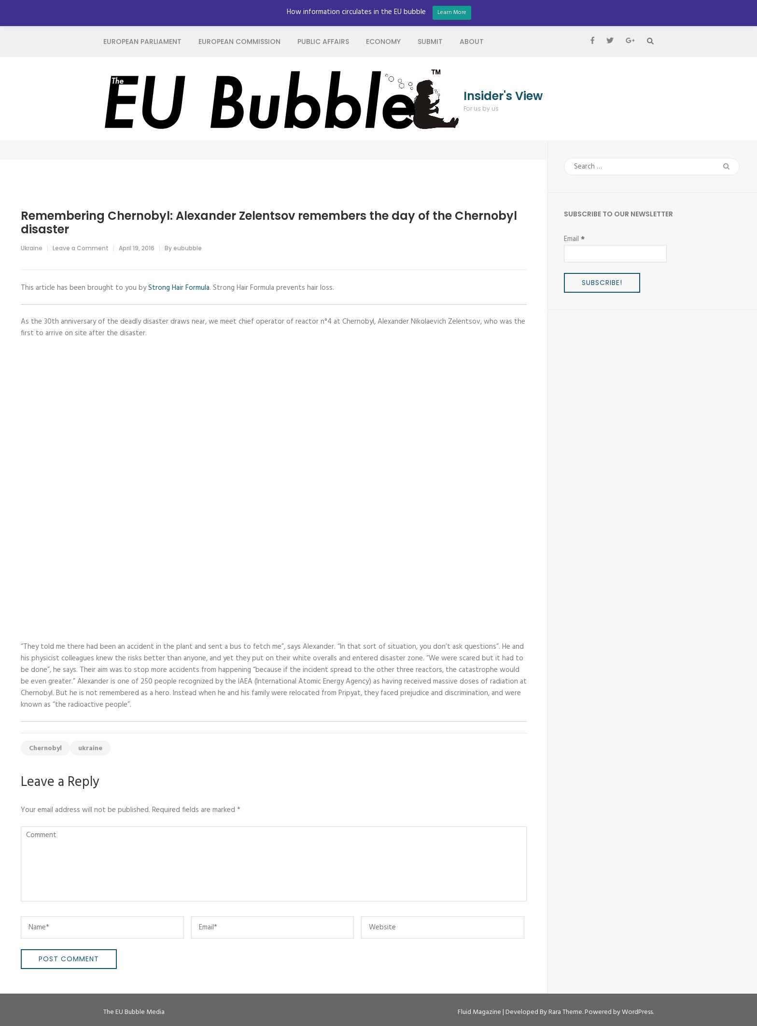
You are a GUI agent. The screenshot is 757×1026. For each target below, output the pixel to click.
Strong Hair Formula (179, 288)
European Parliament (142, 41)
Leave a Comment (81, 248)
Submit (430, 41)
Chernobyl (45, 748)
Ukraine (31, 248)
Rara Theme (565, 1012)
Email (574, 239)
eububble (187, 248)
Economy (383, 41)
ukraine (90, 748)
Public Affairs (323, 41)
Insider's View (503, 96)
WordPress (637, 1012)
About (472, 41)
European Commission (239, 41)
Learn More (451, 12)
